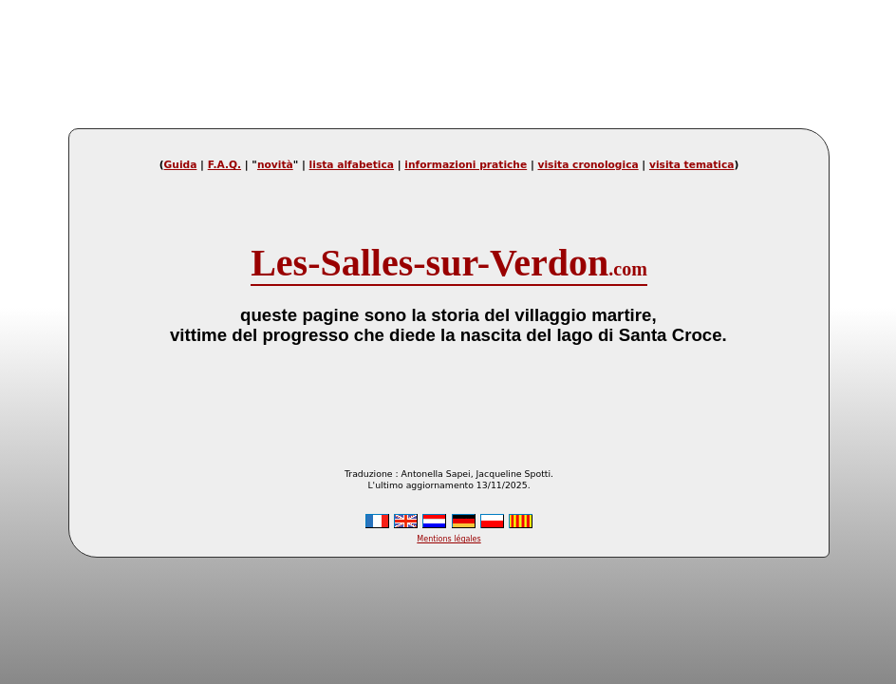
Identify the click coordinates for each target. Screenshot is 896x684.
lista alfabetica (351, 165)
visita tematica (691, 165)
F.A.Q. (224, 165)
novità (275, 165)
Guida (180, 165)
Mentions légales (448, 539)
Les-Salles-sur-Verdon (449, 262)
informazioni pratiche (465, 165)
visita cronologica (588, 165)
